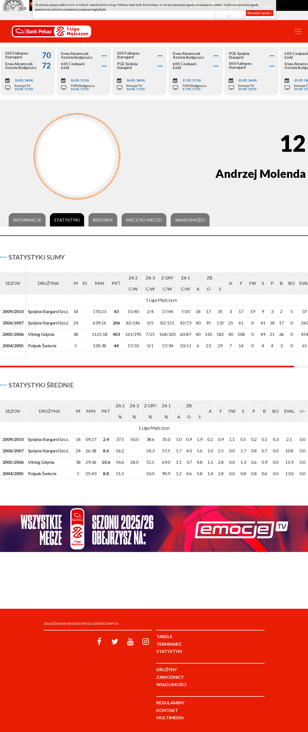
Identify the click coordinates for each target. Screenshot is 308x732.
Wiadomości (190, 219)
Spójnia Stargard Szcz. (48, 311)
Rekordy (103, 219)
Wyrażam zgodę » (259, 13)
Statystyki (67, 219)
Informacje (27, 219)
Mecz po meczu (144, 219)
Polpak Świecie (42, 345)
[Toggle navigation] (298, 31)
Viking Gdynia (41, 334)
